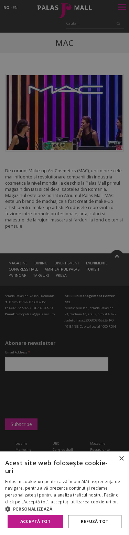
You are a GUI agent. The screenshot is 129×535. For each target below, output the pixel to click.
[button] (64, 508)
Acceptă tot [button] (35, 521)
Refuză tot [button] (94, 521)
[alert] (64, 267)
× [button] (121, 458)
